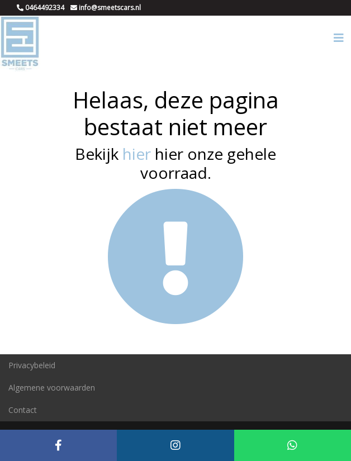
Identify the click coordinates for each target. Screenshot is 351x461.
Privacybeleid (31, 365)
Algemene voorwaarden (51, 387)
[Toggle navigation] (338, 38)
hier (136, 153)
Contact (22, 410)
